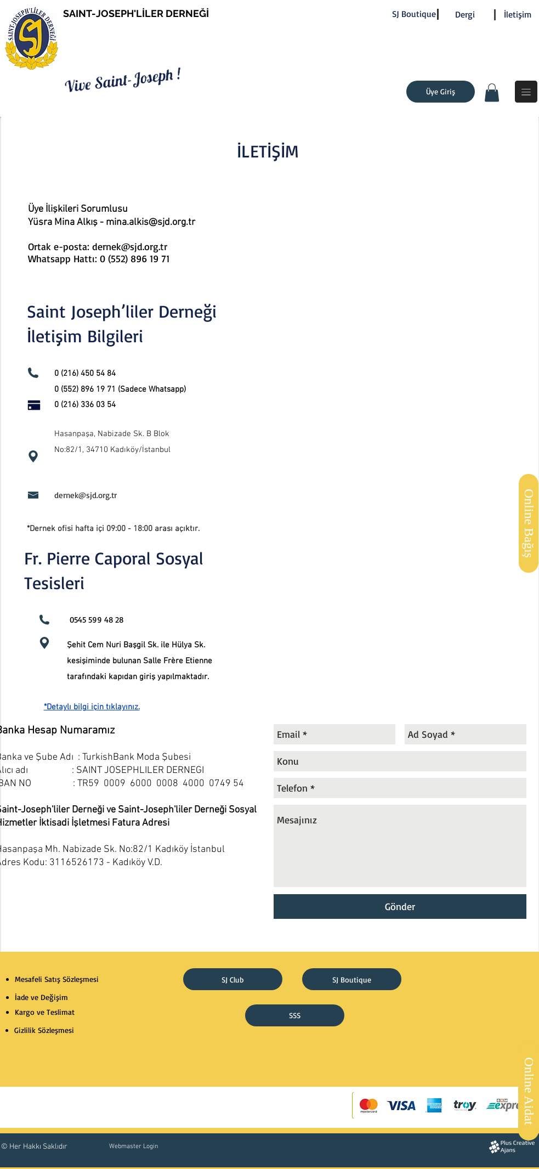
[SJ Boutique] (414, 14)
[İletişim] (517, 14)
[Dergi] (465, 14)
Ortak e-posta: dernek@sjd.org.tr (99, 246)
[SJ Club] (232, 979)
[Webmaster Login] (133, 1146)
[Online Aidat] (528, 1091)
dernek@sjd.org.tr (85, 495)
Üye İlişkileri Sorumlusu (78, 209)
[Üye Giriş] (440, 92)
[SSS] (294, 1015)
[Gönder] (400, 906)
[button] (492, 92)
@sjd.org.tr (172, 222)
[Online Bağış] (528, 523)
